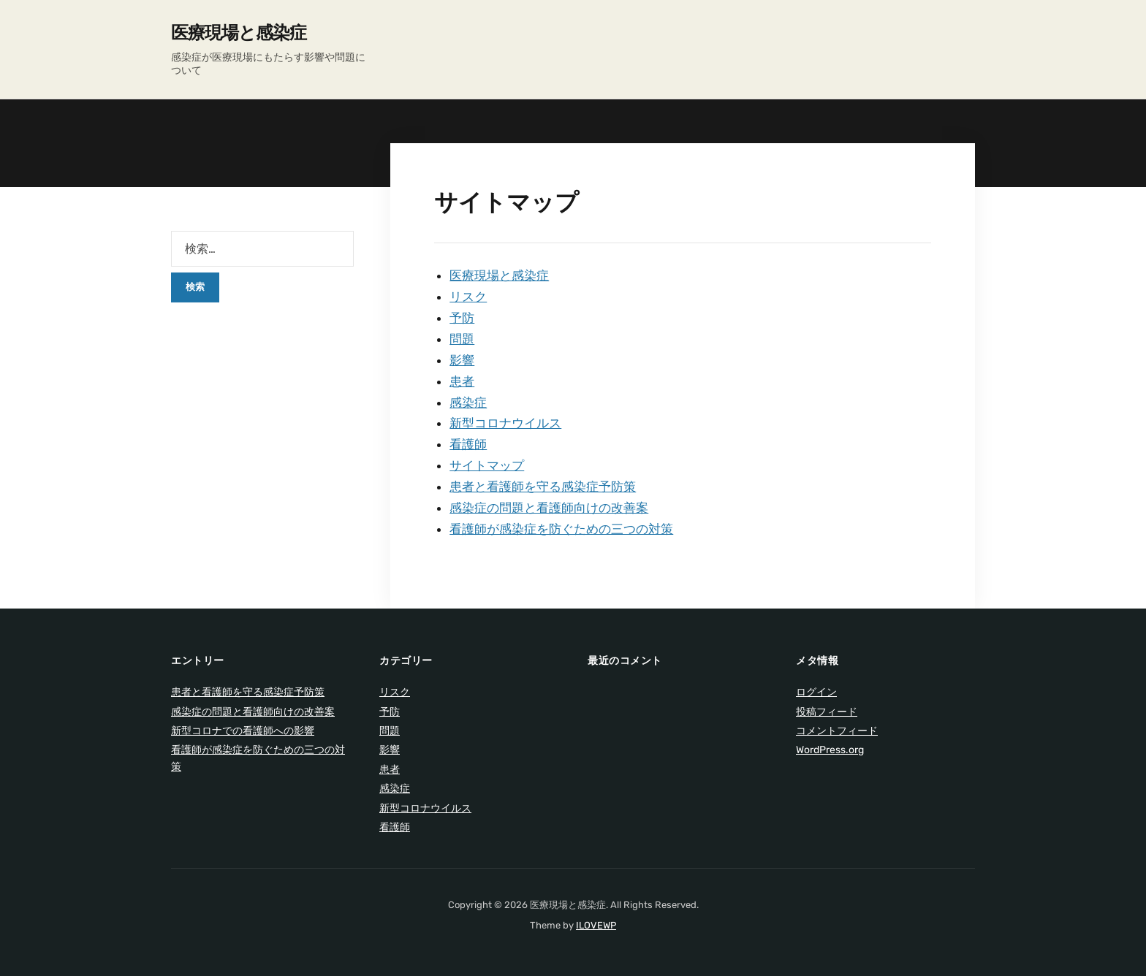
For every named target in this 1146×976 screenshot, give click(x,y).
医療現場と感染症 (238, 33)
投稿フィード (826, 712)
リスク (468, 296)
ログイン (816, 692)
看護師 (468, 444)
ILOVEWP (596, 925)
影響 (461, 360)
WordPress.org (830, 750)
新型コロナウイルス (505, 423)
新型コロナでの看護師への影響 (242, 731)
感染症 (468, 402)
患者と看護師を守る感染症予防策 (542, 486)
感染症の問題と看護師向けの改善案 (548, 507)
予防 (461, 317)
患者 (461, 381)
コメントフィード (837, 731)
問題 (461, 339)
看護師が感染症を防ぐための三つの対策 (561, 529)
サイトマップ (486, 465)
